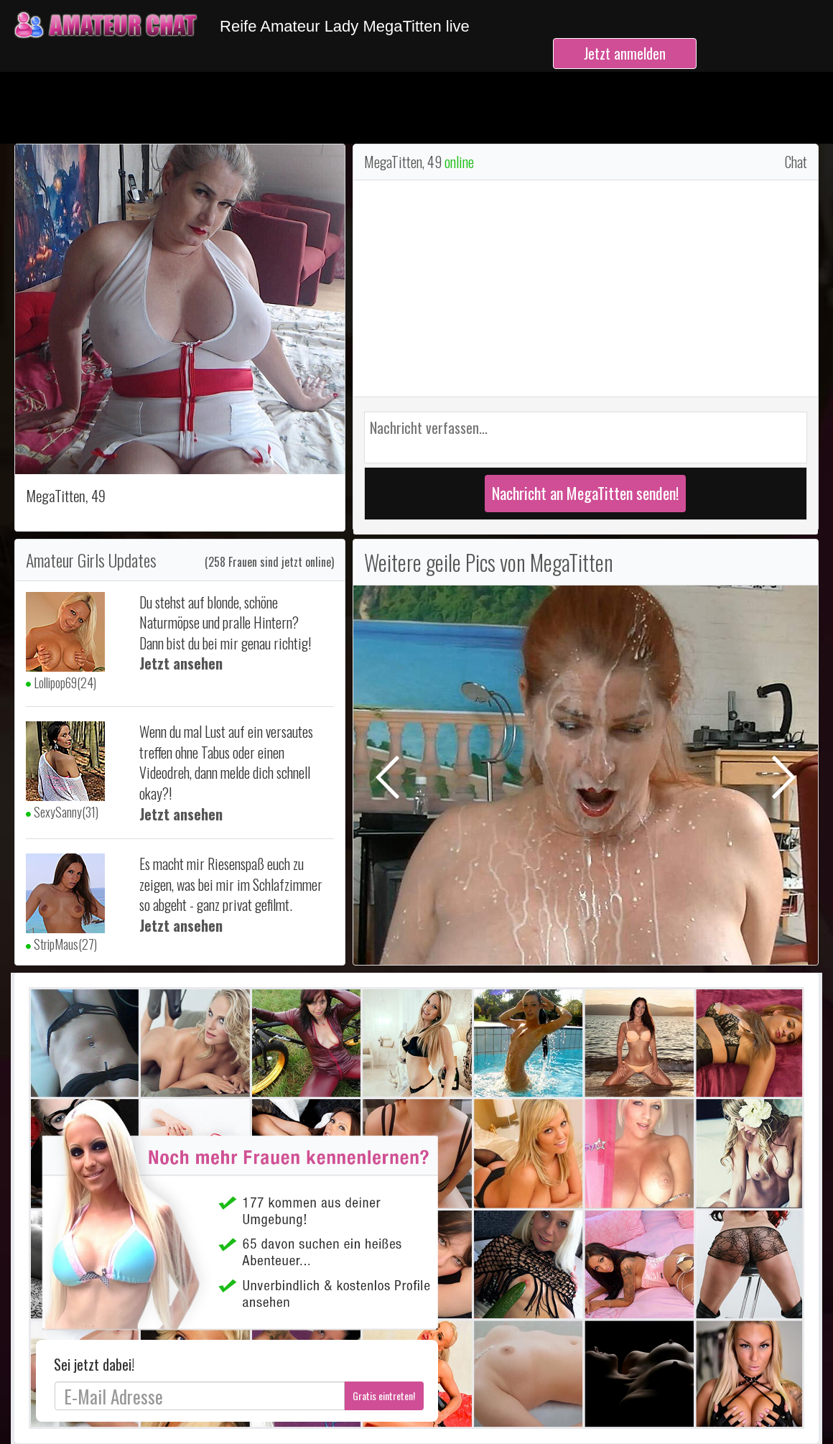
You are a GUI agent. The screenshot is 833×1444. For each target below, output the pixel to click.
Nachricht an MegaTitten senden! (585, 492)
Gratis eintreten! (384, 1395)
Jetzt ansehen (181, 663)
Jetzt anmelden (625, 53)
